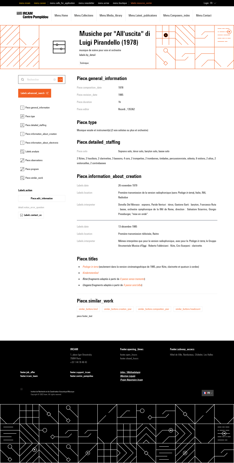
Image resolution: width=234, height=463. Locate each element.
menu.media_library (111, 15)
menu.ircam (24, 3)
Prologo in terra (90, 266)
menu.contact (203, 15)
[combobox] (41, 79)
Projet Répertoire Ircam (133, 380)
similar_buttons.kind (88, 309)
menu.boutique (120, 3)
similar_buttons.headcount (188, 309)
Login (206, 3)
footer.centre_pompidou (83, 376)
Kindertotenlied (90, 272)
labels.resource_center (141, 3)
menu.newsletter (86, 3)
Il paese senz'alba (132, 285)
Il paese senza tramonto (132, 279)
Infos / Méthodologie (132, 372)
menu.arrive (103, 3)
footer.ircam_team (30, 376)
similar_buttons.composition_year (153, 309)
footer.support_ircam (82, 372)
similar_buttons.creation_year (118, 309)
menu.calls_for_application (62, 3)
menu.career (40, 3)
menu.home (61, 15)
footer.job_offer (29, 372)
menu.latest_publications (143, 15)
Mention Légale (129, 376)
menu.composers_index (176, 15)
